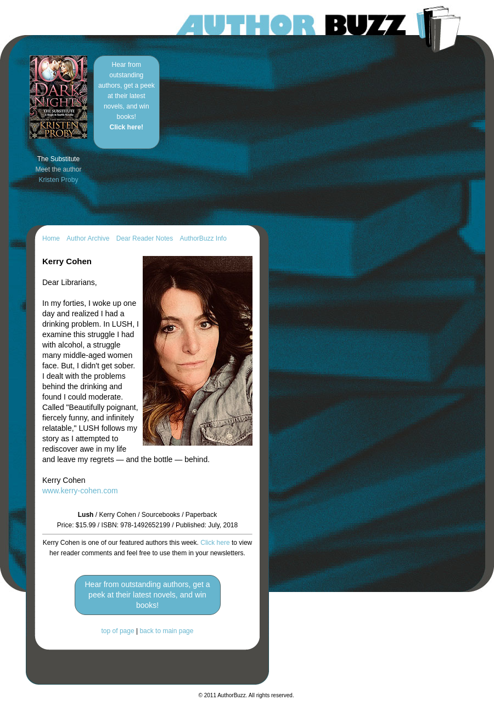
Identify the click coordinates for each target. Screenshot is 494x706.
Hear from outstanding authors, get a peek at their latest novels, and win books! (126, 96)
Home (51, 238)
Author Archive (87, 238)
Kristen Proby (58, 180)
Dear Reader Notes (144, 238)
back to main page (166, 631)
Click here (214, 542)
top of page (118, 631)
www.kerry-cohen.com (80, 490)
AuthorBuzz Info (202, 238)
